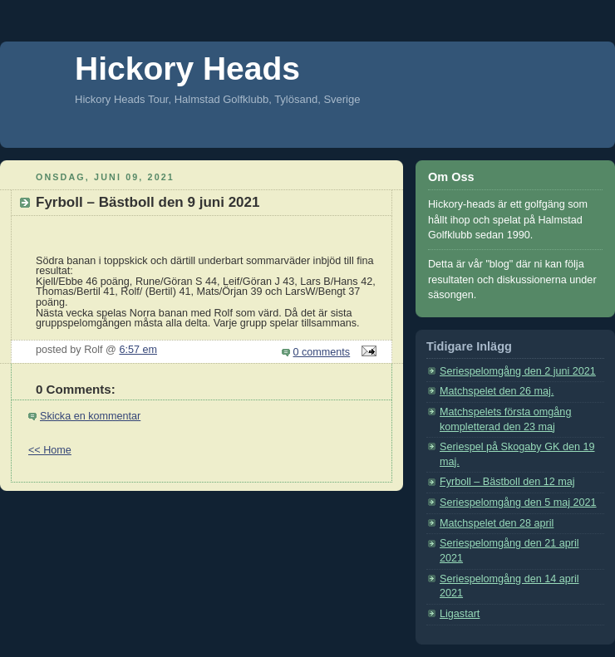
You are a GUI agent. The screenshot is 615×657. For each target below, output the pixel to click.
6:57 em (138, 349)
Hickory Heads (187, 68)
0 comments (322, 352)
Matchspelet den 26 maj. (497, 391)
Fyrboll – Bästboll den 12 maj (507, 482)
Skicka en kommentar (90, 416)
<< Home (49, 450)
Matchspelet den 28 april (497, 523)
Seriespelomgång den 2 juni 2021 (518, 371)
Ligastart (460, 614)
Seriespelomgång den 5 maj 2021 (518, 502)
